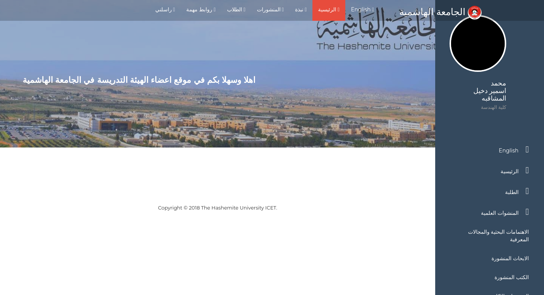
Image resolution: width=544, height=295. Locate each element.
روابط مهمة (200, 9)
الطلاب (236, 9)
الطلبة (517, 191)
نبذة (301, 9)
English (362, 9)
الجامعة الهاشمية (440, 11)
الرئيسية (329, 9)
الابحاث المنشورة (510, 258)
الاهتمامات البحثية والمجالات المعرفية (498, 235)
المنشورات (270, 9)
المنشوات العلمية (505, 211)
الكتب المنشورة (512, 277)
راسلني (165, 9)
